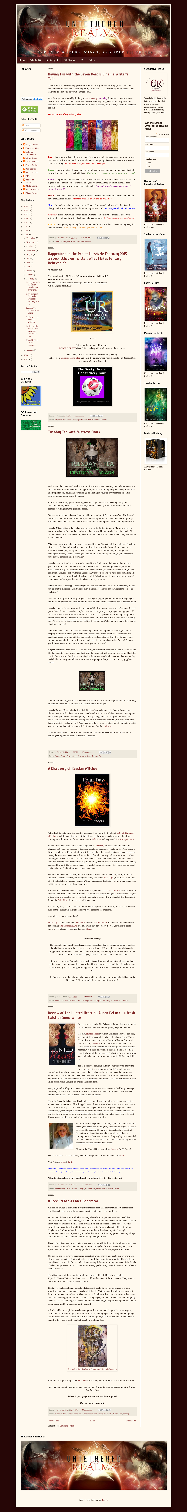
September (31, 250)
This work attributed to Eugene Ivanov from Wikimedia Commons (92, 1369)
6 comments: (80, 416)
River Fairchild (32, 189)
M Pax (28, 176)
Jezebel (76, 756)
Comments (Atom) (67, 1426)
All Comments (29, 130)
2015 (26, 235)
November (31, 242)
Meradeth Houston (30, 181)
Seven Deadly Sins (84, 241)
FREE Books (69, 60)
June (28, 262)
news (75, 420)
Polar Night (108, 877)
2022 (26, 206)
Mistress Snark (85, 756)
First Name (149, 144)
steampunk (102, 1414)
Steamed (82, 1380)
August (29, 254)
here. (122, 1155)
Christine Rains (32, 161)
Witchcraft (118, 1000)
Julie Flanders (66, 1000)
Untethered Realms (99, 420)
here (89, 929)
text (149, 166)
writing (126, 1414)
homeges (81, 1189)
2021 (26, 210)
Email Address (156, 137)
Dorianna (96, 1043)
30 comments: (87, 1410)
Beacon (69, 756)
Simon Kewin (31, 193)
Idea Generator (83, 1414)
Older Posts (131, 1421)
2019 (26, 218)
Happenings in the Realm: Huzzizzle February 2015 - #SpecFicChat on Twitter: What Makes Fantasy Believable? (88, 258)
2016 (26, 231)
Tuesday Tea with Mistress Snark (74, 432)
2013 (26, 359)
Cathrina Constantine (31, 153)
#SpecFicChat (60, 420)
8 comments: (86, 238)
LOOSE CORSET (67, 348)
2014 (26, 355)
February (30, 279)
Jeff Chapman (32, 172)
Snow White (101, 1189)
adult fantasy (60, 1189)
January (30, 350)
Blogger (104, 1500)
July (28, 258)
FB (82, 60)
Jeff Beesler (31, 169)
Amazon (114, 1149)
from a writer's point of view (65, 241)
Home (22, 60)
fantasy (69, 420)
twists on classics (112, 1189)
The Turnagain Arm (125, 839)
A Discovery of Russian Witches (72, 768)
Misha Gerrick (32, 186)
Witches (125, 1000)
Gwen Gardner (72, 1414)
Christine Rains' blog (70, 357)
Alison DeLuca (71, 1189)
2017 (26, 226)
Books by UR (52, 60)
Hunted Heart (92, 1033)
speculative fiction (84, 420)
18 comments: (87, 752)
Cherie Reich (31, 158)
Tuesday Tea (96, 756)
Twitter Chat (117, 1414)
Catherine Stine (32, 148)
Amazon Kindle (99, 922)
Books (57, 1000)
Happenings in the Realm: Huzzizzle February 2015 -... (33, 299)
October (30, 246)
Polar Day (96, 839)
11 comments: (86, 1185)
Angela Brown (60, 756)
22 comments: (86, 997)
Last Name (149, 152)
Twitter (91, 60)
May (28, 267)
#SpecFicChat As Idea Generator (73, 1201)
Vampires (109, 1000)
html (149, 163)
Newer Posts (54, 1421)
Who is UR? (35, 60)
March (29, 275)
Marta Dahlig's (92, 98)
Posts (25, 125)
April (28, 271)
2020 (26, 214)
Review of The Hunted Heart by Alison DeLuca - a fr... (32, 331)
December (31, 238)
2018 (26, 222)
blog (62, 1162)
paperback (80, 922)
